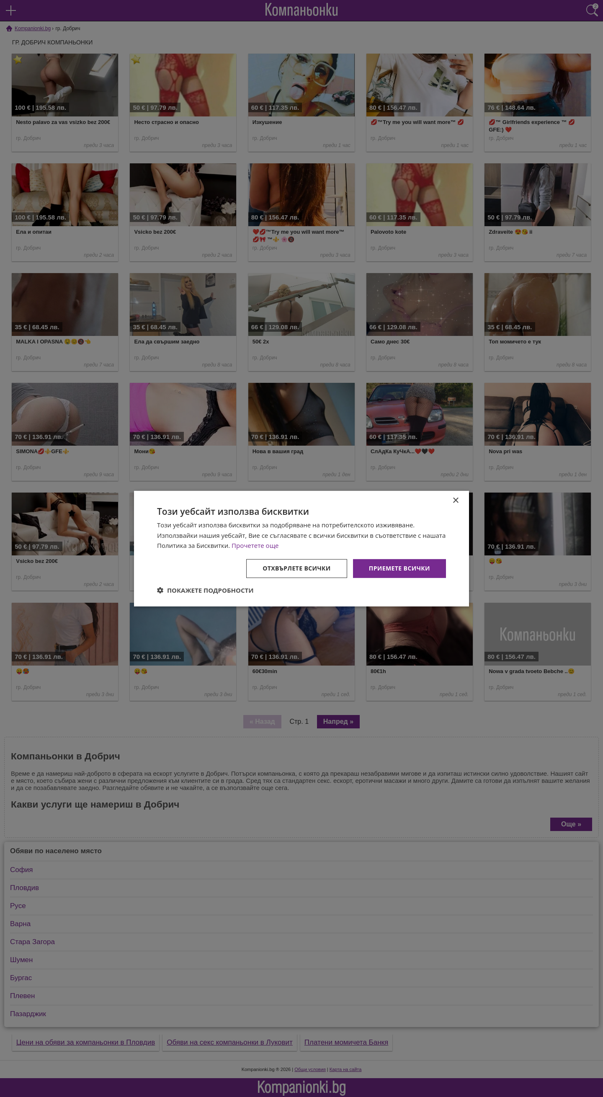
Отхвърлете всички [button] (297, 568)
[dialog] (301, 548)
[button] (205, 590)
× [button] (455, 500)
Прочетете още (255, 545)
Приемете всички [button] (399, 568)
